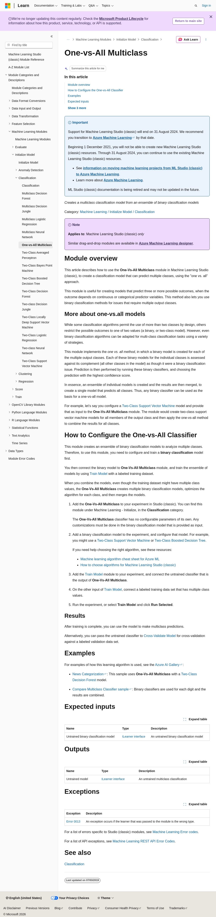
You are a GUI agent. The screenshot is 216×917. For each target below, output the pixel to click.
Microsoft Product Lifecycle (121, 18)
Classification (149, 39)
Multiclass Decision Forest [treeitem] (34, 196)
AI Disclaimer (12, 908)
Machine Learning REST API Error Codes (144, 841)
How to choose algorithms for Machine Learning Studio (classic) (128, 565)
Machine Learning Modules (93, 39)
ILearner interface (133, 736)
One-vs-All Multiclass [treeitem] (37, 245)
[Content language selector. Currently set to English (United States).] (23, 898)
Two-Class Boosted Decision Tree (180, 540)
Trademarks (177, 908)
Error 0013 (73, 821)
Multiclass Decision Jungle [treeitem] (34, 209)
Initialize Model (126, 39)
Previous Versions (37, 908)
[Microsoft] (8, 5)
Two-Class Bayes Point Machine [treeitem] (37, 268)
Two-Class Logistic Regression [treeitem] (34, 337)
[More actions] (205, 39)
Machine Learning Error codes (175, 832)
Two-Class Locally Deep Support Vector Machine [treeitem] (35, 322)
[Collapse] (51, 36)
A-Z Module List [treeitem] (18, 67)
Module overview (79, 84)
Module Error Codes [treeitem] (21, 458)
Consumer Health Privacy (122, 908)
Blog (58, 908)
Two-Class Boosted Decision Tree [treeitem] (34, 281)
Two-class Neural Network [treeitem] (33, 350)
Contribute (75, 908)
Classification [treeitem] (30, 185)
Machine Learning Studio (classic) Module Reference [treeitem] (26, 57)
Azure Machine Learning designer (166, 243)
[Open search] (196, 6)
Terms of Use (155, 908)
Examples (74, 95)
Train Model (98, 474)
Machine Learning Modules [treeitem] (33, 139)
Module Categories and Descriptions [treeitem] (27, 90)
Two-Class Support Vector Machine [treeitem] (34, 363)
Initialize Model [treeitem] (28, 162)
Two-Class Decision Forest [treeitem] (35, 294)
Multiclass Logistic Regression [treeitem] (34, 221)
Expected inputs (78, 101)
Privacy (92, 908)
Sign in (206, 5)
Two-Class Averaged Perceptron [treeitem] (35, 255)
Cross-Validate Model (160, 636)
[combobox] (29, 45)
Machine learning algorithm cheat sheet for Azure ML (120, 559)
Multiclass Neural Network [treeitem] (33, 234)
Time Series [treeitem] (19, 443)
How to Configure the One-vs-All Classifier (95, 90)
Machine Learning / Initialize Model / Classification (117, 212)
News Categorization (88, 674)
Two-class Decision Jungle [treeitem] (34, 306)
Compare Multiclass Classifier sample (101, 689)
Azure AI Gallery (167, 665)
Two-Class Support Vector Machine (148, 406)
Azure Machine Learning (112, 137)
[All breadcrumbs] (68, 39)
